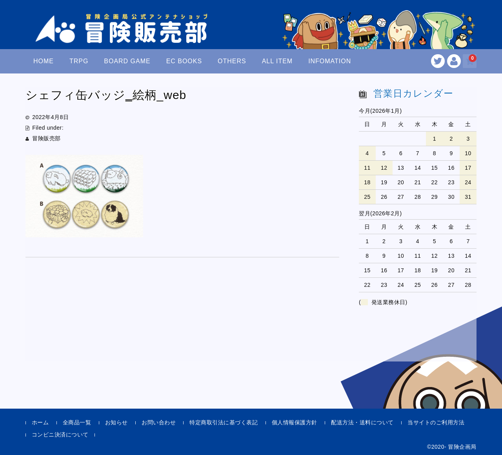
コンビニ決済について (60, 434)
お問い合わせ (159, 422)
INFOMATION (329, 61)
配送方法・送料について (362, 422)
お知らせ (116, 422)
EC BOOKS (184, 61)
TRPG (78, 61)
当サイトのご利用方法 (435, 422)
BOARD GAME (127, 61)
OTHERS (232, 61)
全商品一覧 (77, 422)
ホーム (40, 422)
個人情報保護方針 (294, 422)
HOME (43, 61)
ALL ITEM (277, 61)
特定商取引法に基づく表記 (223, 422)
